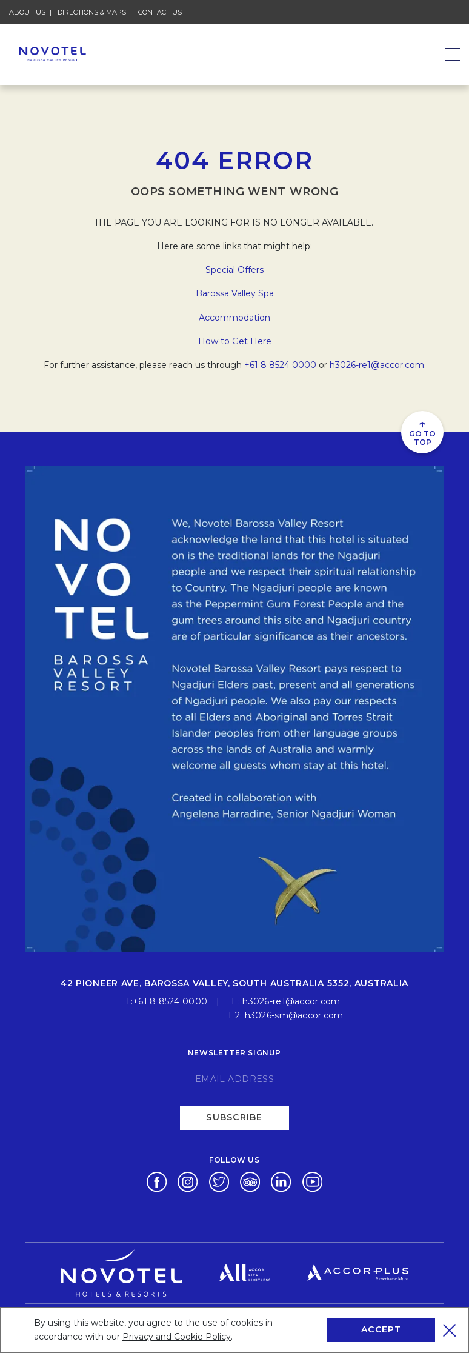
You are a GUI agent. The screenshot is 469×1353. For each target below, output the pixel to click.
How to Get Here (234, 341)
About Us (27, 12)
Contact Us (160, 12)
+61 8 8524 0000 (280, 364)
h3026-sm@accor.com (294, 1014)
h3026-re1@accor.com (377, 364)
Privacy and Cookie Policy (176, 1336)
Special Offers (234, 269)
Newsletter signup (234, 1052)
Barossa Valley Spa (235, 293)
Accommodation (234, 317)
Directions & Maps (92, 12)
